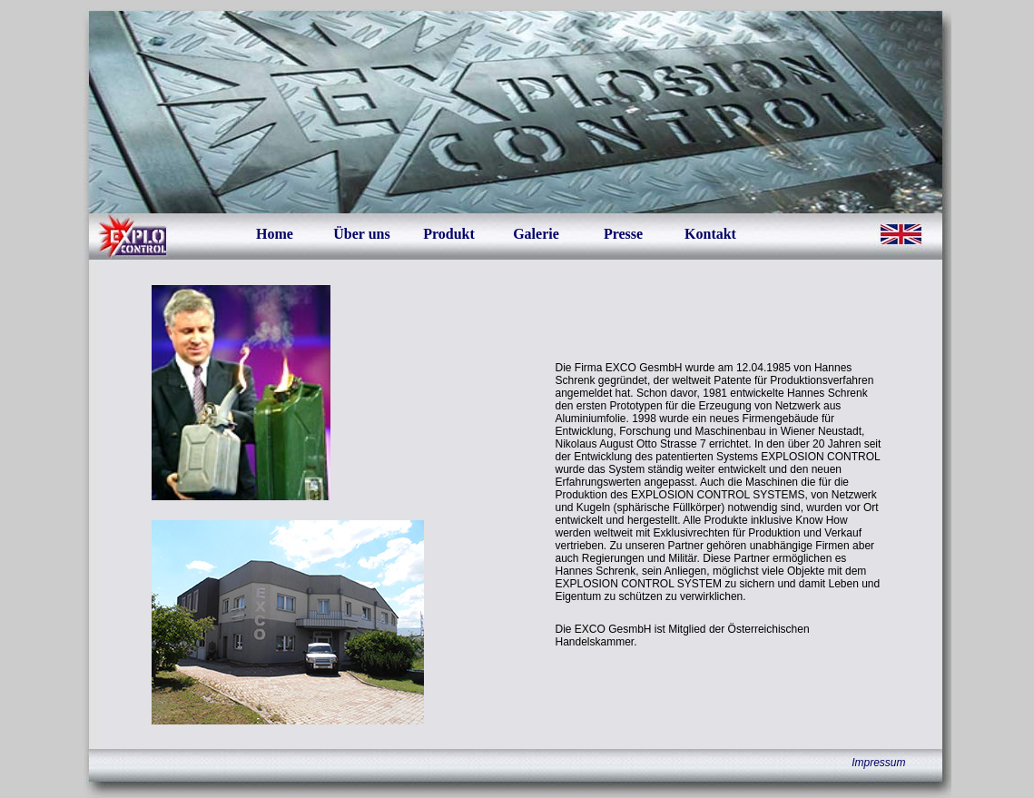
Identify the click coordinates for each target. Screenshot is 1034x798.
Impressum (878, 762)
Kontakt (710, 233)
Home (274, 233)
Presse (623, 233)
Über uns (361, 233)
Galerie (536, 233)
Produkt (449, 233)
